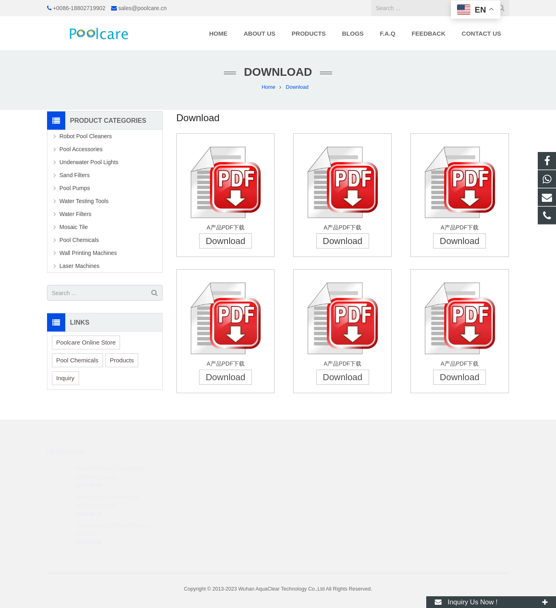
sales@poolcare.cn (142, 8)
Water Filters (76, 214)
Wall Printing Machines (88, 253)
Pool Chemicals (79, 240)
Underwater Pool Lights (89, 162)
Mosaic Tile (74, 227)
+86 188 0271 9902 (314, 467)
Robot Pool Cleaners (86, 136)
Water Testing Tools (84, 201)
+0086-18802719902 (79, 8)
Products (122, 360)
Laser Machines (80, 266)
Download (225, 241)
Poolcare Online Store (86, 342)
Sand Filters (75, 175)
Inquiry (65, 378)
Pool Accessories (81, 149)
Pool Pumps (75, 188)
